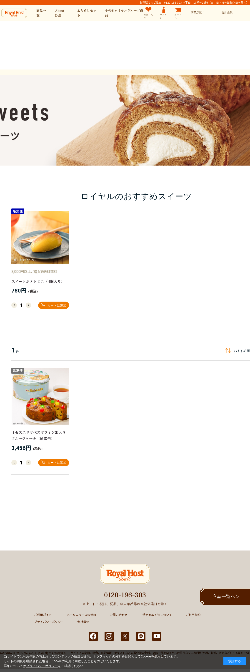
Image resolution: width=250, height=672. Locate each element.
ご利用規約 (193, 614)
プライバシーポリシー (49, 622)
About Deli (60, 12)
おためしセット (86, 12)
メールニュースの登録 (81, 614)
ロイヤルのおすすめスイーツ (136, 196)
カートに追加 (56, 305)
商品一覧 (41, 12)
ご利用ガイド (43, 614)
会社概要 (83, 622)
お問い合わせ (119, 614)
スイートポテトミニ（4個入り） (38, 281)
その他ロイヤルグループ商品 (124, 12)
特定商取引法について (157, 614)
